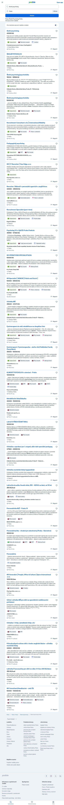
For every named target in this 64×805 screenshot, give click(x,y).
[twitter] (55, 776)
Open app (60, 2)
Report (53, 49)
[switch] (56, 25)
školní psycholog (13, 31)
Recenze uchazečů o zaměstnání (11, 793)
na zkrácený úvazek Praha (47, 746)
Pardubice (9, 743)
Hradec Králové (11, 741)
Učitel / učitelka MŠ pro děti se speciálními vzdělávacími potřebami (27, 601)
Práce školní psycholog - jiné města (11, 798)
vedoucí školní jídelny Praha (31, 748)
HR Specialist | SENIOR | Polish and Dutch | (22, 278)
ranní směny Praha (45, 736)
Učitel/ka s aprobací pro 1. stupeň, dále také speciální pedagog (29, 446)
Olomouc (9, 739)
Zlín (8, 746)
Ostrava (9, 727)
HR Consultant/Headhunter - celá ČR (20, 688)
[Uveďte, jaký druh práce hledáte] (32, 7)
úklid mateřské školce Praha (31, 725)
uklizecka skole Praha (29, 733)
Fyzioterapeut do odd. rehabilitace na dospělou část (26, 326)
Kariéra (4, 795)
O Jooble (4, 786)
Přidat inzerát (25, 784)
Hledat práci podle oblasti (13, 765)
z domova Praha (44, 732)
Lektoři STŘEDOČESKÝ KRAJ (17, 422)
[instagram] (51, 776)
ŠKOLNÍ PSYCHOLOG (14, 54)
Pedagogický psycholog (15, 143)
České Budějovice (11, 725)
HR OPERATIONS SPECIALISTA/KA (19, 255)
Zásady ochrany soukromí (49, 791)
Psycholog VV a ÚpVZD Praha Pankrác (21, 230)
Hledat (32, 15)
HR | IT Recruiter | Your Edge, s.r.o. (19, 164)
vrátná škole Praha (28, 727)
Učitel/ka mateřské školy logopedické (20, 470)
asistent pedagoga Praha (47, 734)
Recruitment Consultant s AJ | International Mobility (26, 123)
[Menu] (2, 2)
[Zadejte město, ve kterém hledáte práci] (32, 11)
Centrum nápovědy (7, 788)
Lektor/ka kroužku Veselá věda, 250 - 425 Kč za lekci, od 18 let (29, 485)
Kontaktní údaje (6, 791)
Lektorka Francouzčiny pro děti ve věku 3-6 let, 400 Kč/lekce (29, 669)
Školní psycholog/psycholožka (18, 75)
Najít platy (44, 794)
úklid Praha (43, 743)
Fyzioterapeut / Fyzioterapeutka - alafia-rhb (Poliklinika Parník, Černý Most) (30, 348)
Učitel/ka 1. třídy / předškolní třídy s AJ (21, 623)
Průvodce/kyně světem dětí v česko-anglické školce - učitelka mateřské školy (29, 645)
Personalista (11, 554)
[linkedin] (60, 776)
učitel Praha (43, 739)
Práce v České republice (48, 787)
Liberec (8, 736)
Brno (8, 732)
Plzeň (8, 734)
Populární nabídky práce (13, 762)
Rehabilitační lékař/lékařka (16, 398)
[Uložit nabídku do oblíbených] (56, 31)
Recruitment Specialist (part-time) (19, 210)
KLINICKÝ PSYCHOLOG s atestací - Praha (22, 372)
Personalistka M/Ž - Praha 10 (17, 508)
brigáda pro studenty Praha (47, 727)
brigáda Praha (44, 725)
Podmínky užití (46, 789)
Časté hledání (12, 719)
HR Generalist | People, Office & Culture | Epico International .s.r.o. (29, 576)
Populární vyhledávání (47, 784)
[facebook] (46, 776)
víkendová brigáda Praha (46, 729)
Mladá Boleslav (11, 729)
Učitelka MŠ (11, 301)
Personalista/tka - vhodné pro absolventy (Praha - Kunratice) (29, 531)
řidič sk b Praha (44, 741)
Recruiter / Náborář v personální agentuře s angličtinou (27, 186)
